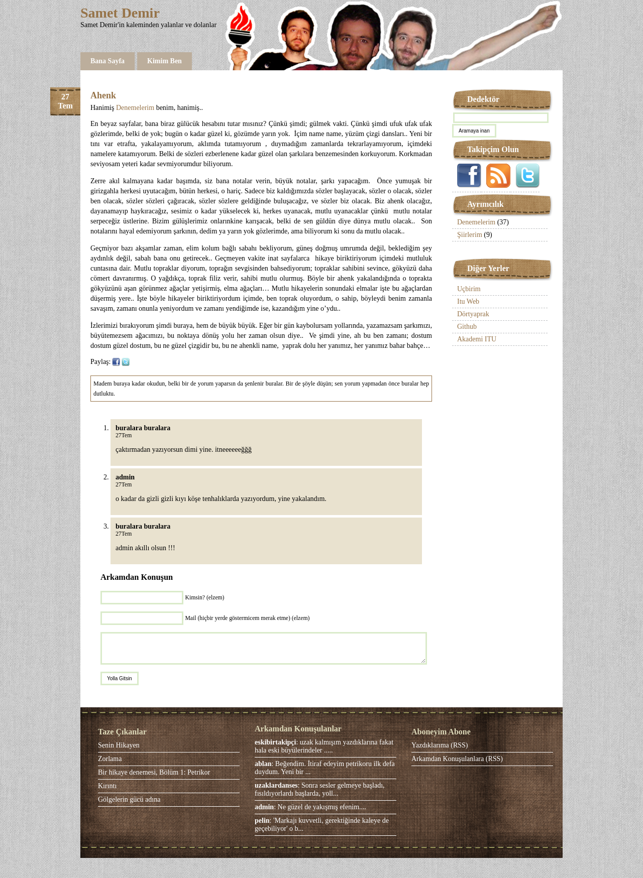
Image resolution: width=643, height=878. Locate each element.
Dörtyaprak (473, 314)
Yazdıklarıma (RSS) (439, 745)
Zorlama (110, 759)
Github (467, 326)
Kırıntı (107, 786)
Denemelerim (135, 107)
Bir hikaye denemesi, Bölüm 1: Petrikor (154, 772)
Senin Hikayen (119, 745)
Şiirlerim (469, 234)
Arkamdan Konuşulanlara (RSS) (457, 759)
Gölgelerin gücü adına (129, 799)
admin (264, 807)
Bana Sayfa (107, 61)
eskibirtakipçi (275, 742)
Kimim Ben (164, 61)
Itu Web (468, 301)
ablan (263, 764)
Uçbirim (469, 289)
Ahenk (103, 95)
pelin (262, 820)
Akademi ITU (476, 339)
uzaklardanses (276, 785)
